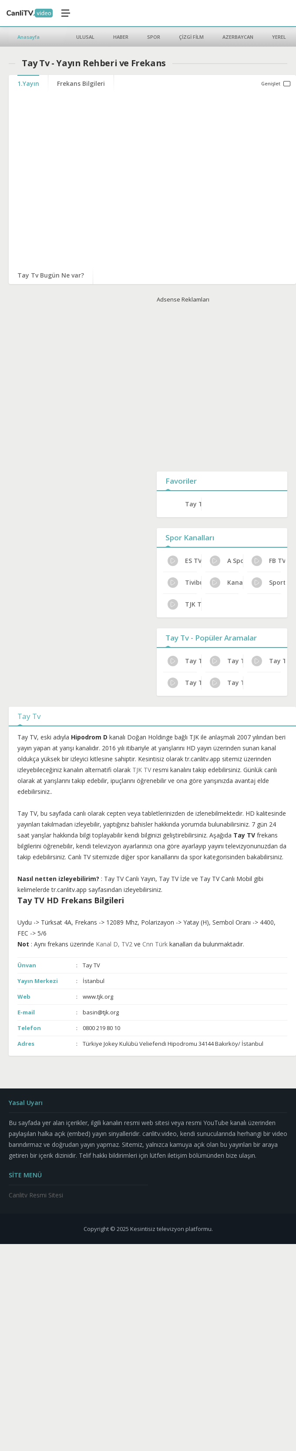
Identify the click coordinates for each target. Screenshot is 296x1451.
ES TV (184, 561)
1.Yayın (28, 83)
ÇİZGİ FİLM (191, 37)
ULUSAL (85, 37)
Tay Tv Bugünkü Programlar (184, 683)
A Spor (226, 561)
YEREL (279, 37)
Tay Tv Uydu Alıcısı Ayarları (184, 661)
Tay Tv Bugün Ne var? (50, 275)
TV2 (126, 944)
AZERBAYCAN (237, 37)
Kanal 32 (226, 582)
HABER (120, 37)
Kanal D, (108, 944)
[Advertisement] (214, 385)
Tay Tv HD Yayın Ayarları (226, 683)
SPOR (153, 37)
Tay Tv (193, 504)
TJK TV (184, 604)
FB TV (268, 561)
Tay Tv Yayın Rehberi (226, 661)
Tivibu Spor (184, 582)
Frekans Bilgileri (81, 83)
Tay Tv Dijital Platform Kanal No (268, 661)
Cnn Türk (155, 944)
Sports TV (268, 582)
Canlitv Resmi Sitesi (36, 1195)
